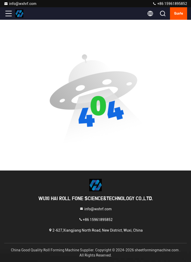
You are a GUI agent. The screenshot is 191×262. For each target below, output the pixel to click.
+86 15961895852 (169, 4)
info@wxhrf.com (20, 4)
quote (178, 13)
